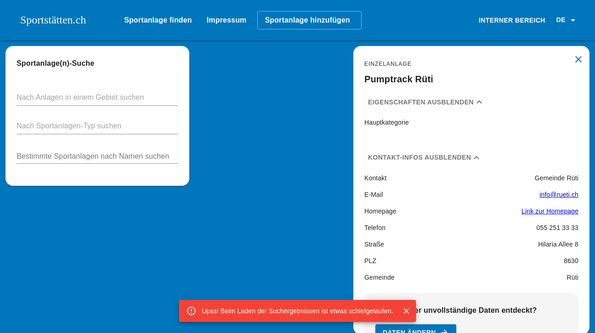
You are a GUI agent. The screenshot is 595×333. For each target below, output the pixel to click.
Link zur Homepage (549, 211)
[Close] (407, 311)
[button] (567, 20)
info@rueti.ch (558, 194)
